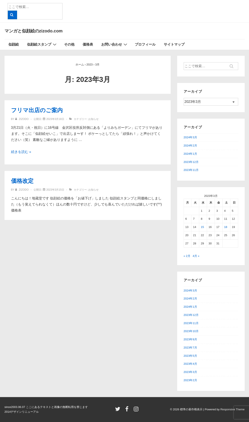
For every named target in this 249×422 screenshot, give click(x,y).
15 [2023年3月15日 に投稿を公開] (202, 227)
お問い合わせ (114, 44)
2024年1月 (190, 153)
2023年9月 (190, 339)
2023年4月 (190, 363)
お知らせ (93, 119)
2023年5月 (190, 355)
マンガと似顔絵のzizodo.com (34, 31)
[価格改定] (55, 189)
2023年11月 (191, 170)
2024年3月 (190, 137)
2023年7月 (190, 347)
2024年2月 (190, 145)
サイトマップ (174, 44)
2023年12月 (191, 162)
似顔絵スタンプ (42, 44)
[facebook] (127, 410)
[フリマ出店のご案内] (55, 119)
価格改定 (22, 181)
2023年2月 (190, 380)
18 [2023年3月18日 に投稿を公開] (225, 227)
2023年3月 (190, 372)
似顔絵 (13, 44)
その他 (69, 44)
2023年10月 (191, 331)
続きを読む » (21, 152)
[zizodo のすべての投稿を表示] (22, 119)
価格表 (88, 44)
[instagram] (137, 410)
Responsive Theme (232, 409)
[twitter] (118, 410)
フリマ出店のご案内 (37, 110)
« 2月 (187, 256)
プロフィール (145, 44)
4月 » (196, 256)
